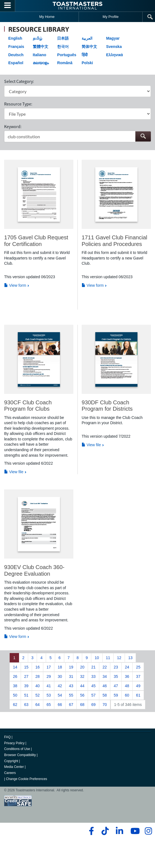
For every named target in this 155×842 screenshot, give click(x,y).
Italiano (39, 55)
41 (49, 686)
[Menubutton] (7, 6)
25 (138, 667)
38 (15, 686)
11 (108, 658)
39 (26, 686)
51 (26, 695)
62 (15, 704)
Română (64, 63)
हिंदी (85, 55)
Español (15, 63)
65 (49, 704)
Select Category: (19, 81)
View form (15, 285)
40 (37, 686)
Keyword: (13, 126)
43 (71, 686)
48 (127, 686)
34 (105, 676)
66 (60, 704)
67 (71, 704)
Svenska (114, 46)
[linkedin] (119, 831)
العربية (87, 38)
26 (15, 676)
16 (37, 667)
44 (82, 686)
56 (82, 695)
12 (119, 658)
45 (93, 686)
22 (105, 667)
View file (13, 472)
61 (138, 695)
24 (127, 667)
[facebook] (90, 831)
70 (105, 704)
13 (130, 658)
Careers (10, 773)
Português (66, 55)
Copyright (11, 761)
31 (71, 676)
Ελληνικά (114, 55)
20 (82, 667)
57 (93, 695)
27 (26, 676)
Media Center (14, 767)
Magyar (113, 38)
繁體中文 (40, 46)
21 (93, 667)
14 (15, 667)
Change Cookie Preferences (26, 779)
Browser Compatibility (20, 755)
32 (82, 676)
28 (37, 676)
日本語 (63, 38)
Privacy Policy (14, 743)
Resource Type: (18, 104)
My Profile (111, 17)
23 (116, 667)
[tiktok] (105, 831)
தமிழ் (37, 38)
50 (15, 695)
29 (49, 676)
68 (82, 704)
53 (49, 695)
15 (26, 667)
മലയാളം (41, 63)
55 (71, 695)
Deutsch (15, 55)
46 (105, 686)
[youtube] (134, 831)
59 (116, 695)
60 (127, 695)
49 (138, 686)
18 (60, 667)
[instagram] (148, 831)
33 (93, 676)
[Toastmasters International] (77, 6)
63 (26, 704)
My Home (47, 17)
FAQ (7, 737)
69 (93, 704)
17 (49, 667)
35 (116, 676)
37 (138, 676)
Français (16, 46)
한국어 (63, 46)
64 (37, 704)
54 (60, 695)
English (15, 38)
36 (127, 676)
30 (60, 676)
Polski (87, 63)
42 (60, 686)
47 (116, 686)
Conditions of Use (17, 749)
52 (37, 695)
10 (97, 658)
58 (105, 695)
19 (71, 667)
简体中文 (89, 46)
